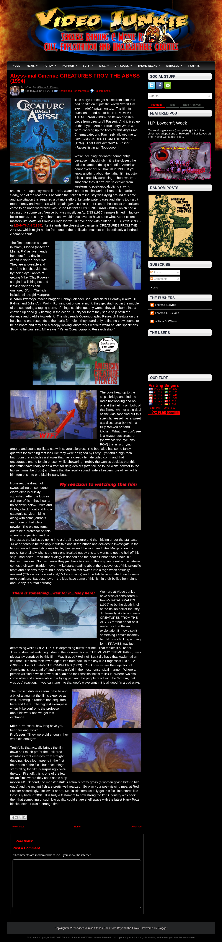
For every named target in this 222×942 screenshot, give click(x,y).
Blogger (163, 928)
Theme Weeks (150, 64)
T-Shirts (194, 65)
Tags (172, 104)
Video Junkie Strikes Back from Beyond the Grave (108, 928)
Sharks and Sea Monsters (74, 90)
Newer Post (17, 826)
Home (16, 65)
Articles (175, 64)
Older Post (136, 826)
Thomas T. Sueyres (167, 313)
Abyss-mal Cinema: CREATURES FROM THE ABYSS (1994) (75, 78)
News (33, 64)
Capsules (124, 64)
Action (51, 64)
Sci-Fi (89, 64)
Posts (155, 272)
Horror (71, 64)
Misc (105, 64)
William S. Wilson (48, 87)
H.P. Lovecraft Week (167, 123)
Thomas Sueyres (165, 304)
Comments (158, 278)
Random (156, 104)
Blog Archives (192, 104)
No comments (103, 90)
